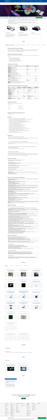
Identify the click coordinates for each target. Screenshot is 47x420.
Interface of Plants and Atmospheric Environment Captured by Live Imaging (23, 303)
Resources (22, 405)
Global (33, 0)
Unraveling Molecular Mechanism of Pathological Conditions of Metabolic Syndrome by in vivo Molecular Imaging (23, 292)
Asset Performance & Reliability (12, 407)
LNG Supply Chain (6, 405)
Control (16, 405)
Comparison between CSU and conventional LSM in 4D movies (36, 281)
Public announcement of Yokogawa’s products (18, 411)
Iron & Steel (6, 411)
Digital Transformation (29, 410)
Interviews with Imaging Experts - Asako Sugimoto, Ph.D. (10, 270)
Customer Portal (33, 407)
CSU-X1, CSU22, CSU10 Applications (23, 313)
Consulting (17, 407)
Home (6, 3)
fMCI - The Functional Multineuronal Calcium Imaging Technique (36, 303)
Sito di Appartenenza (30, 0)
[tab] (9, 45)
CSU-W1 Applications (10, 281)
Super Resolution (8, 32)
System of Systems (28, 408)
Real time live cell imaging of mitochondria (23, 281)
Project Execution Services (17, 408)
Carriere (27, 0)
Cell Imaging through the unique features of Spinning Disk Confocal (10, 365)
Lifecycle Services (17, 409)
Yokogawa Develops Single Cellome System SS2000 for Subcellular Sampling (11, 381)
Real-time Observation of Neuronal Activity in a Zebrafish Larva (36, 292)
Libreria (22, 403)
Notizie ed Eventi (22, 0)
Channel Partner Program (33, 410)
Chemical (6, 406)
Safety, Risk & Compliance (11, 406)
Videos (22, 406)
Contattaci (23, 398)
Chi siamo (25, 0)
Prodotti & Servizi (9, 3)
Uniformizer (33, 32)
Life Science (13, 3)
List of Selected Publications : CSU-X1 (10, 334)
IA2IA (27, 409)
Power (5, 407)
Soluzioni (11, 403)
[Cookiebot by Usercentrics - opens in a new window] (4, 418)
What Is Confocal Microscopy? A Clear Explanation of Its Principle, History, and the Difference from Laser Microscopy (20, 352)
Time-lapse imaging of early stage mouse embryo (10, 313)
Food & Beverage (6, 409)
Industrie (6, 403)
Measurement (17, 406)
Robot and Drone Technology (28, 412)
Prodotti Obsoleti (17, 412)
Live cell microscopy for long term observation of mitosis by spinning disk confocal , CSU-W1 (10, 303)
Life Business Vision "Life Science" (23, 365)
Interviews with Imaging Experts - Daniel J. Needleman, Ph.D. (36, 270)
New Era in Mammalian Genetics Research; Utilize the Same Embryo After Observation (10, 292)
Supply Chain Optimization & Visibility (12, 411)
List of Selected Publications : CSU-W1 (23, 334)
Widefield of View (20, 32)
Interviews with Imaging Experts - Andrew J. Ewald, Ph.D (23, 270)
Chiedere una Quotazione (39, 17)
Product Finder (33, 406)
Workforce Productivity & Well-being (12, 405)
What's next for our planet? (28, 406)
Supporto (33, 403)
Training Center (33, 405)
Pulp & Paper (6, 410)
